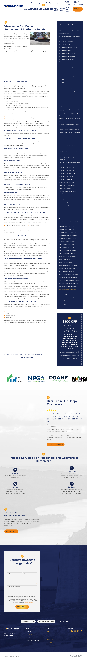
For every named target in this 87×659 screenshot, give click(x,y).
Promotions (34, 2)
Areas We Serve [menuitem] (67, 9)
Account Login (28, 610)
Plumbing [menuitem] (35, 9)
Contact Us (77, 9)
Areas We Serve (50, 626)
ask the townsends (46, 610)
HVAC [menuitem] (44, 9)
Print (74, 362)
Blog (54, 2)
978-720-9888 (77, 4)
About (48, 620)
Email (69, 362)
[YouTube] (75, 620)
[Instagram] (78, 620)
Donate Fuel (50, 629)
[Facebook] (69, 620)
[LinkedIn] (72, 620)
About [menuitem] (29, 9)
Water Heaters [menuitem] (56, 9)
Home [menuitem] (25, 9)
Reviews (49, 637)
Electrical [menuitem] (49, 9)
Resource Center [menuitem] (62, 9)
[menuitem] (70, 30)
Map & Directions (30, 624)
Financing (48, 2)
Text (65, 362)
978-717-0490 (77, 2)
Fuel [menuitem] (40, 9)
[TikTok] (81, 620)
